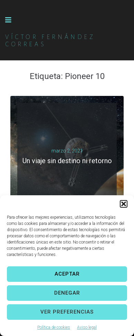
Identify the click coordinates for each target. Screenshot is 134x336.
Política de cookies (53, 327)
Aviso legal (87, 327)
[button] (123, 203)
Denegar (67, 293)
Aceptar (67, 274)
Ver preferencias (67, 312)
